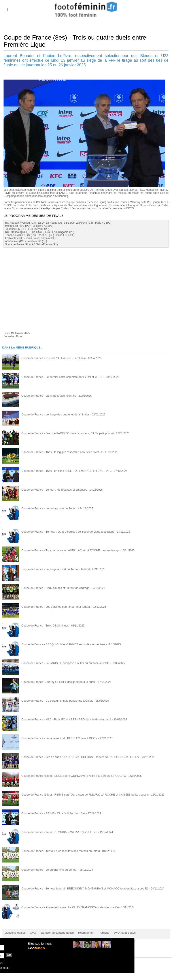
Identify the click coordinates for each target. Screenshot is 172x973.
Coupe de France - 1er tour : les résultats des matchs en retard (58, 850)
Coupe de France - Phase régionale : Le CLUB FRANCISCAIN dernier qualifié (67, 907)
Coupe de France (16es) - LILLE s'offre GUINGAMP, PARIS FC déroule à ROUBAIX (70, 775)
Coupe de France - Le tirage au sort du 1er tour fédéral (53, 569)
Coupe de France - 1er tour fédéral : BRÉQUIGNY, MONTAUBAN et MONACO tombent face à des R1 (81, 888)
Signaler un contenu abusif (54, 932)
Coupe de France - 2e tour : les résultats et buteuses (52, 489)
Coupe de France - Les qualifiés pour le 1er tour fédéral (54, 606)
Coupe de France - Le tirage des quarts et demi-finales (53, 414)
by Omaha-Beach (119, 932)
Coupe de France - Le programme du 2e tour (47, 508)
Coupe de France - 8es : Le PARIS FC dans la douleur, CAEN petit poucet (64, 433)
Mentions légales (14, 932)
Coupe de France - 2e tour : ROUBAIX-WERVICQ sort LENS (57, 832)
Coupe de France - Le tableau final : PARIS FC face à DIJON (57, 738)
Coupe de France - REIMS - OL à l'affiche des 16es (51, 813)
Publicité (99, 932)
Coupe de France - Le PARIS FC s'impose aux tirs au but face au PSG (62, 663)
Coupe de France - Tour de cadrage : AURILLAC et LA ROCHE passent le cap (67, 550)
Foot (37, 950)
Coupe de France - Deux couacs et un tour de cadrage (53, 587)
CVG (31, 932)
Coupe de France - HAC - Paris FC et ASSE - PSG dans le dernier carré (63, 719)
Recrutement (82, 932)
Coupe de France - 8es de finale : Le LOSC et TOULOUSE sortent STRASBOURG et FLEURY (77, 756)
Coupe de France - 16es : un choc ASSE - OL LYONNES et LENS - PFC (63, 470)
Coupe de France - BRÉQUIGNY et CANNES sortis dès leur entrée (60, 644)
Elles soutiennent (39, 946)
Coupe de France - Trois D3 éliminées (43, 625)
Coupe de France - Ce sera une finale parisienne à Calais (55, 700)
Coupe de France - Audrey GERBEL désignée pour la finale (56, 681)
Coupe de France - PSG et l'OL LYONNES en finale (51, 358)
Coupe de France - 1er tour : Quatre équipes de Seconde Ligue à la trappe (65, 531)
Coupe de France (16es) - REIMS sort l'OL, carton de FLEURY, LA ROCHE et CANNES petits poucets (81, 794)
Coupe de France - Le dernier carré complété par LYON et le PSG (60, 376)
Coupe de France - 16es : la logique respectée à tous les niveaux (59, 451)
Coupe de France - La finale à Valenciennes (47, 395)
